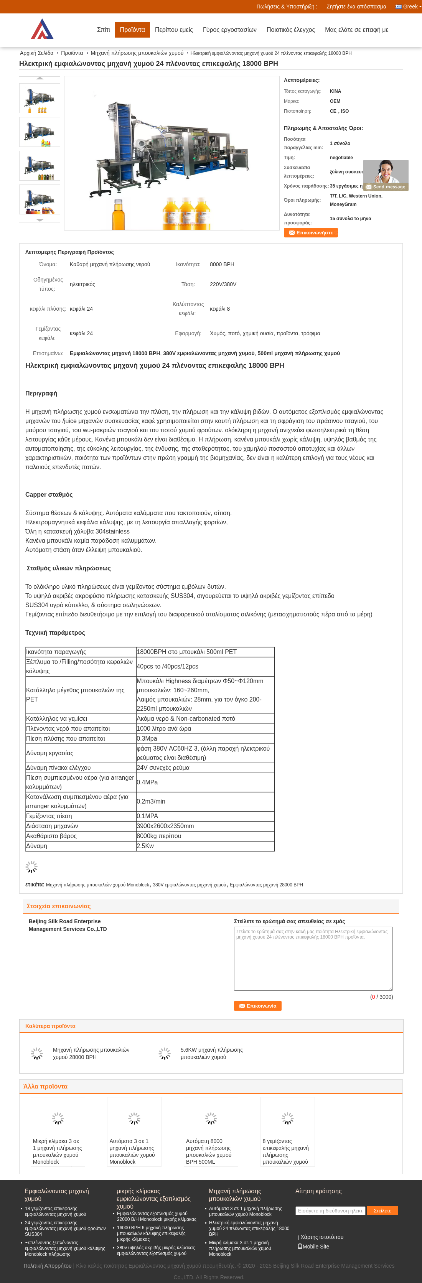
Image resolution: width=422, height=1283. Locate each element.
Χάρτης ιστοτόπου (321, 1237)
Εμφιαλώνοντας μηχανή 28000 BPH (266, 885)
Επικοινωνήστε (315, 233)
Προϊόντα (132, 29)
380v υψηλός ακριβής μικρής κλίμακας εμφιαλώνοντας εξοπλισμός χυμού (156, 1250)
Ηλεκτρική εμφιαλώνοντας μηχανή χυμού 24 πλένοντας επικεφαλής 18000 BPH (249, 1228)
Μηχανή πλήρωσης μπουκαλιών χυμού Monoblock (97, 885)
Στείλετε (382, 1211)
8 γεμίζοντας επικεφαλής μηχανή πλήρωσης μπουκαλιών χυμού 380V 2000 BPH (286, 1155)
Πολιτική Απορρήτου (47, 1266)
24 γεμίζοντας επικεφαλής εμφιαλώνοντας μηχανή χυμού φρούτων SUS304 (65, 1228)
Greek (412, 6)
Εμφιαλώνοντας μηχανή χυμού (57, 1195)
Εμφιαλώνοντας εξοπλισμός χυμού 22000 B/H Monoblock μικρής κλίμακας (156, 1216)
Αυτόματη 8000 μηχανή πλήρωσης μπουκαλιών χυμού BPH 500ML (208, 1151)
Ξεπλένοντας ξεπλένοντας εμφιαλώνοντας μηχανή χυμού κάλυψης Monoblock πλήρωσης (65, 1248)
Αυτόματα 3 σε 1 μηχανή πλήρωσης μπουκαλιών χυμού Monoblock (132, 1151)
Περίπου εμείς (174, 29)
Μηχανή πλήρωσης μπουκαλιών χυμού (137, 53)
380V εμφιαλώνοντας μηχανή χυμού (189, 885)
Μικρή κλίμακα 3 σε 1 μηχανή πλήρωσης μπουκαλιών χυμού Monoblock (57, 1151)
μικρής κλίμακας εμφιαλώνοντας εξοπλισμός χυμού (154, 1195)
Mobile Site (313, 1246)
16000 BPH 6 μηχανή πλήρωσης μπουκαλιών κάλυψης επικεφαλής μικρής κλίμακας (151, 1233)
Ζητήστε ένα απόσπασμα (356, 6)
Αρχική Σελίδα (36, 53)
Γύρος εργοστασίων (230, 29)
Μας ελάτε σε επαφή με (357, 29)
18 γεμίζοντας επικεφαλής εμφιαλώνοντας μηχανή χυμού (55, 1211)
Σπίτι (103, 29)
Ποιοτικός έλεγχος (291, 29)
